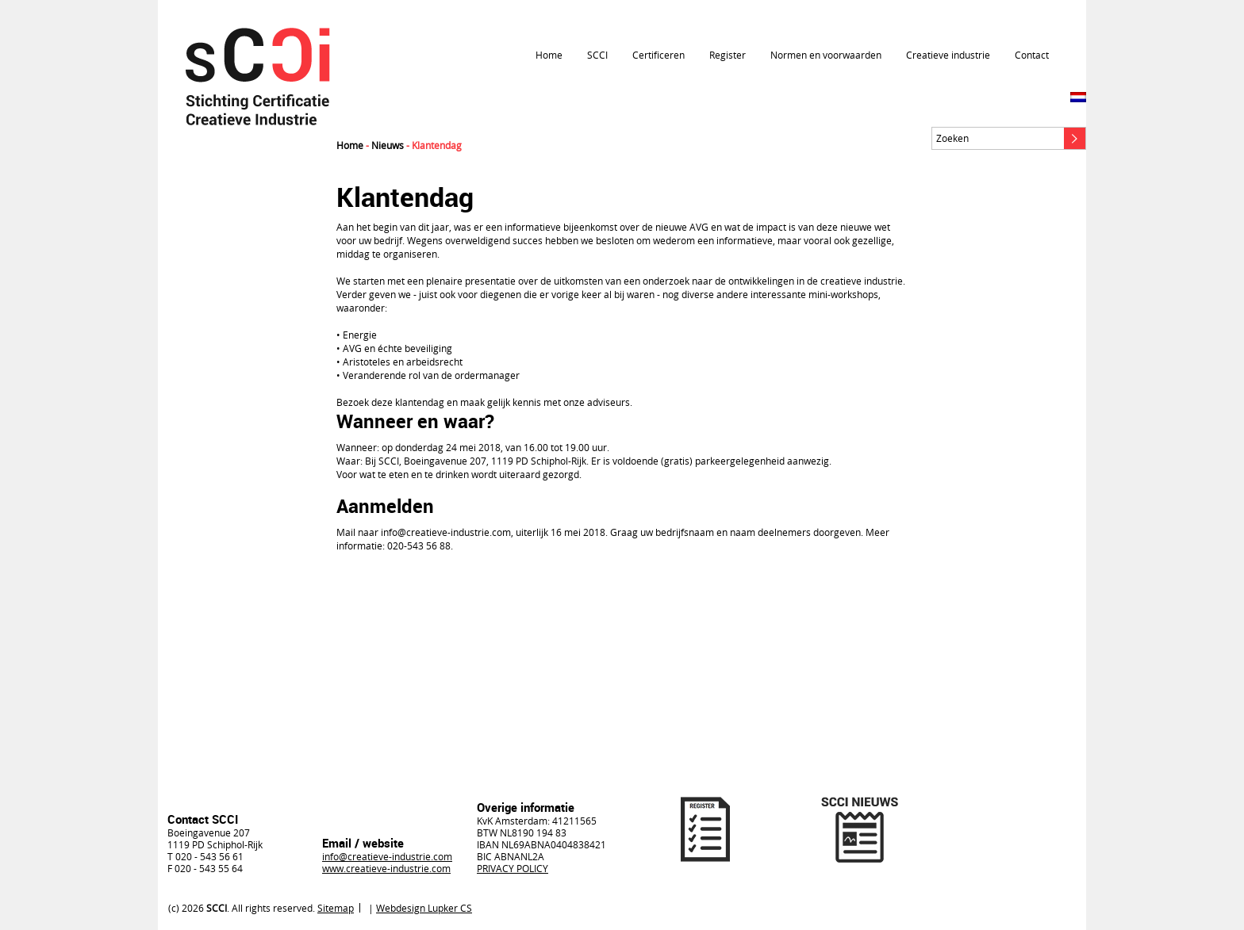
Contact (1032, 54)
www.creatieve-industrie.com (386, 868)
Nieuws (387, 145)
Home (549, 54)
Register (727, 54)
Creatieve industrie (948, 54)
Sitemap (335, 908)
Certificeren (658, 54)
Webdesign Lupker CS (424, 908)
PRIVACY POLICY (512, 868)
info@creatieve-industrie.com (387, 856)
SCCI (597, 54)
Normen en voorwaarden (825, 54)
